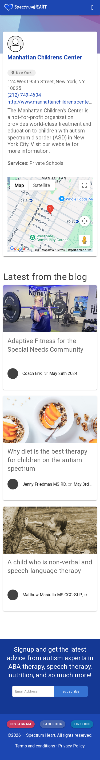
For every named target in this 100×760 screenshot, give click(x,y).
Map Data (48, 250)
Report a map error (79, 250)
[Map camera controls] (84, 221)
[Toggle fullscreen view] (84, 185)
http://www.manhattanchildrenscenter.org (53, 102)
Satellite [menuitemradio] (41, 185)
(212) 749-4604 (24, 95)
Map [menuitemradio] (19, 185)
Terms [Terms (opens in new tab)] (61, 250)
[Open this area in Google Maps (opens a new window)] (17, 248)
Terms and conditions (35, 745)
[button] (50, 210)
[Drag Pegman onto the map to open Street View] (84, 240)
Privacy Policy (71, 745)
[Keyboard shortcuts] (36, 250)
